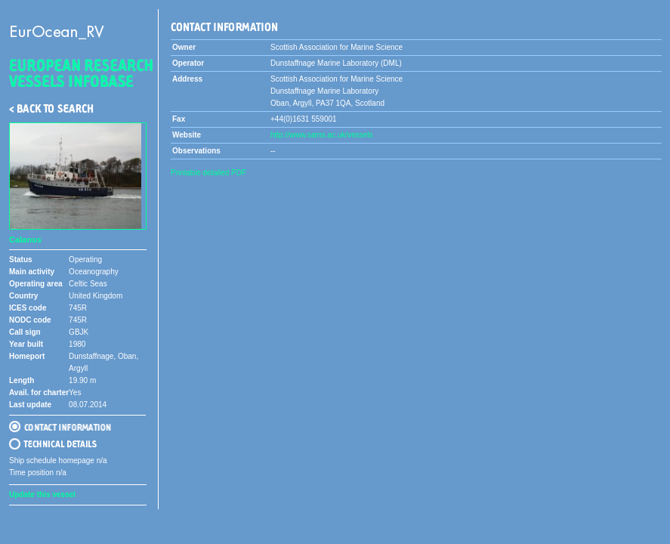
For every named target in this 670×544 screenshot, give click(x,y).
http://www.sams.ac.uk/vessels (321, 135)
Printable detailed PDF (208, 172)
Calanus (25, 239)
